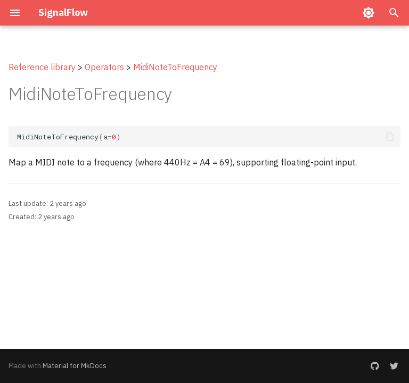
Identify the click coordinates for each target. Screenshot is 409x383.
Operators (104, 67)
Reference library (42, 67)
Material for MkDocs (75, 365)
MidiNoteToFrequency (175, 67)
